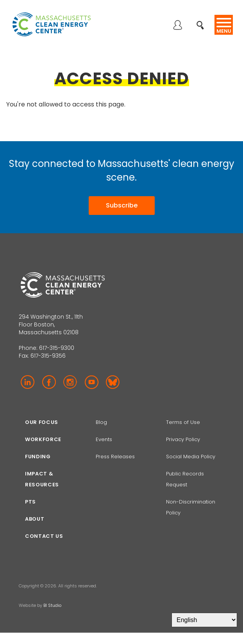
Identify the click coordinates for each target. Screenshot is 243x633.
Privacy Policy (183, 439)
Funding (38, 456)
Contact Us (44, 536)
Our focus (41, 422)
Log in (177, 25)
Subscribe (122, 205)
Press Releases (115, 456)
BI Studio (52, 605)
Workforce (43, 439)
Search (202, 21)
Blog (101, 422)
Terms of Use (183, 422)
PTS (30, 501)
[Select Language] (204, 620)
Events (104, 439)
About (34, 519)
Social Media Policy (191, 456)
